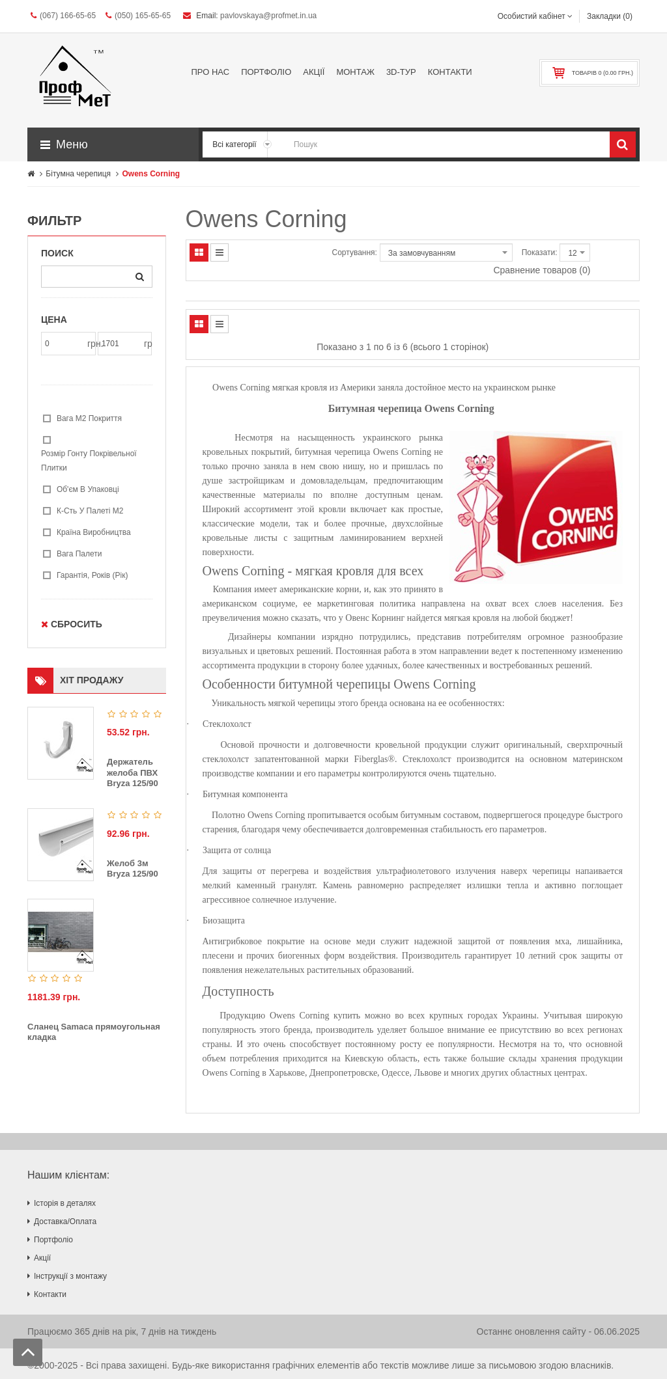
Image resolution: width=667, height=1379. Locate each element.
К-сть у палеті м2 (90, 510)
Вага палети (79, 553)
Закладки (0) (609, 16)
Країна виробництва (94, 532)
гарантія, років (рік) (92, 575)
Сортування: (354, 252)
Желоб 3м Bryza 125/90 (132, 868)
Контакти (50, 1294)
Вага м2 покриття (89, 418)
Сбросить (71, 624)
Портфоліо (53, 1239)
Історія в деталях (65, 1203)
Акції (42, 1258)
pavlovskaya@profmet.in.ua (268, 15)
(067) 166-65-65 (63, 15)
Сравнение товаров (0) (541, 270)
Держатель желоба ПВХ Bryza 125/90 (132, 772)
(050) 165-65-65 (138, 15)
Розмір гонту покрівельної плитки (89, 460)
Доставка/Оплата (65, 1221)
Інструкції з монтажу (70, 1276)
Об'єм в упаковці (88, 489)
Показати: (540, 252)
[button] (113, 144)
